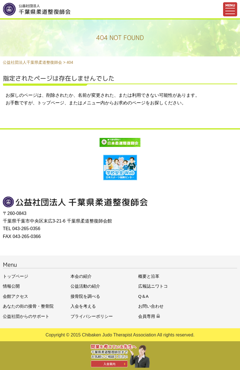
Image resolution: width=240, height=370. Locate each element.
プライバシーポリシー (92, 316)
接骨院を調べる (85, 296)
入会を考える (83, 306)
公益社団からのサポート (26, 316)
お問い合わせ (151, 306)
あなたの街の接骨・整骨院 (28, 306)
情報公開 (11, 286)
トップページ (15, 276)
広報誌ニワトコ (153, 286)
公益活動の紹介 (85, 286)
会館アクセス (15, 296)
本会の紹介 (81, 276)
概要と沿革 (148, 276)
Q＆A (143, 296)
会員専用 (149, 316)
